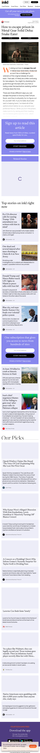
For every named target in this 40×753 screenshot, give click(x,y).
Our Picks (23, 6)
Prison (10, 38)
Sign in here (27, 151)
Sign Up (34, 2)
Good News (14, 6)
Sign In (26, 2)
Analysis (37, 6)
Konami (29, 38)
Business (30, 6)
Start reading (26, 15)
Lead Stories (5, 6)
